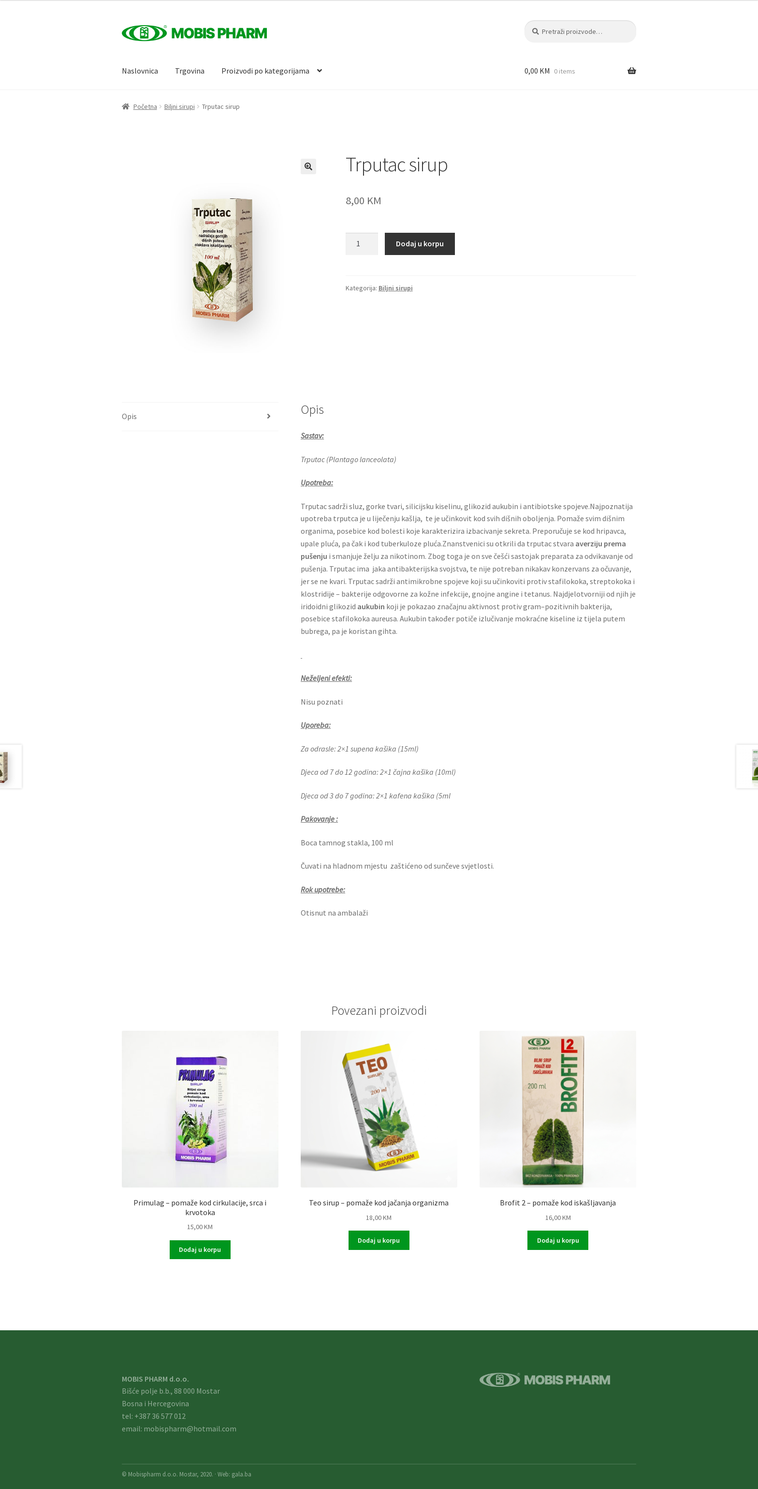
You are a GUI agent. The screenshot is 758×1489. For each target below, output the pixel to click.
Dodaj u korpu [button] (200, 1249)
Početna (145, 106)
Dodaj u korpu (420, 243)
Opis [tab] (129, 416)
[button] (308, 166)
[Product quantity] (362, 244)
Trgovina (189, 70)
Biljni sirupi (179, 106)
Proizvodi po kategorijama (265, 70)
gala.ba (241, 1474)
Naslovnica (140, 70)
